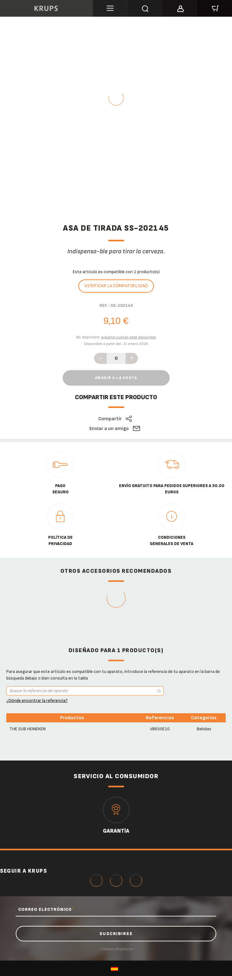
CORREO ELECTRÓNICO (45, 909)
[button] (179, 7)
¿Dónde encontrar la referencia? (37, 700)
